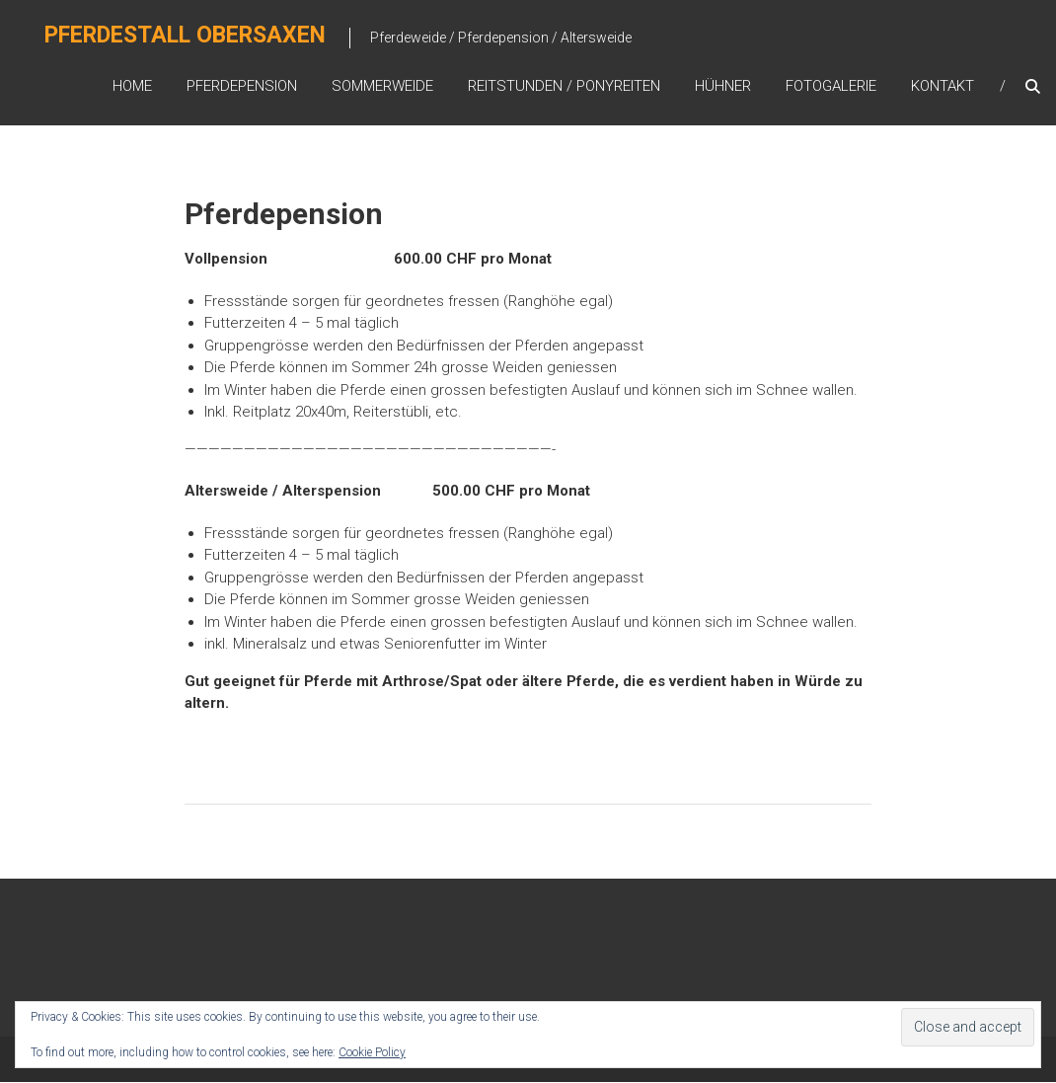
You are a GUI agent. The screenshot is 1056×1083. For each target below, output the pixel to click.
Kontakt (942, 86)
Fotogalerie (831, 86)
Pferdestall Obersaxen (186, 36)
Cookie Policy (372, 1052)
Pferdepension (242, 86)
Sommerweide (382, 86)
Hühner (723, 86)
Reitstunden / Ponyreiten (564, 86)
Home (132, 86)
